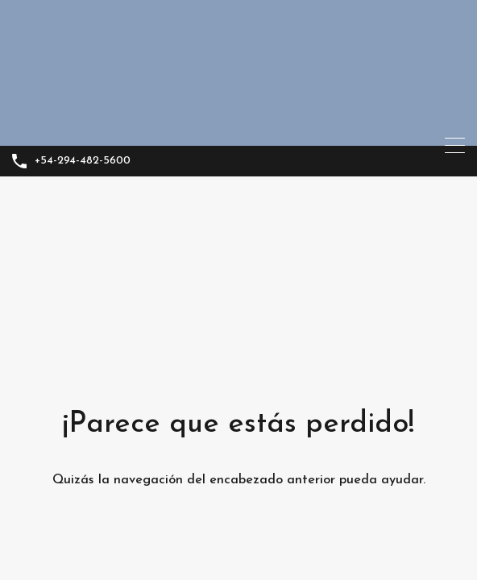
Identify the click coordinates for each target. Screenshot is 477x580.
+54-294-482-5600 (83, 161)
